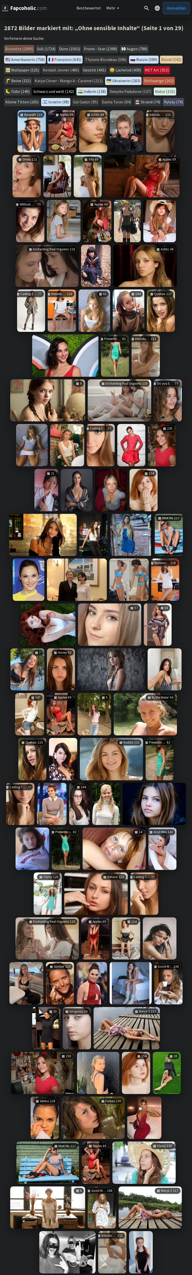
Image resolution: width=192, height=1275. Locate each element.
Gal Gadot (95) (85, 101)
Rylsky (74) (173, 101)
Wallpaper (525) (25, 69)
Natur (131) (165, 91)
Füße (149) (20, 91)
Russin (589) (146, 59)
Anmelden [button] (176, 8)
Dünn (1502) (69, 48)
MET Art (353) (157, 69)
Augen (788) (137, 48)
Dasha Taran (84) (116, 101)
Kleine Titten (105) (22, 101)
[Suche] (146, 8)
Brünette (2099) (19, 48)
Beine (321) (21, 80)
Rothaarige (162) (159, 80)
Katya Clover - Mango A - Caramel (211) (69, 80)
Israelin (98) (58, 101)
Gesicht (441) (94, 69)
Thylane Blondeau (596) (105, 59)
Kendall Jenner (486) (61, 69)
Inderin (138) (95, 91)
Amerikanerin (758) (28, 59)
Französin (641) (67, 59)
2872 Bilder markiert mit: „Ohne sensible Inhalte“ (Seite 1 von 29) (94, 28)
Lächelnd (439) (128, 69)
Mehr (110, 7)
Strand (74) (150, 101)
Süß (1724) (46, 48)
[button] (157, 8)
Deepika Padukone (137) (130, 91)
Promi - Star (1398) (100, 48)
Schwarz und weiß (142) (53, 91)
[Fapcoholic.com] (24, 8)
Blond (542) (171, 59)
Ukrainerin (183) (126, 80)
